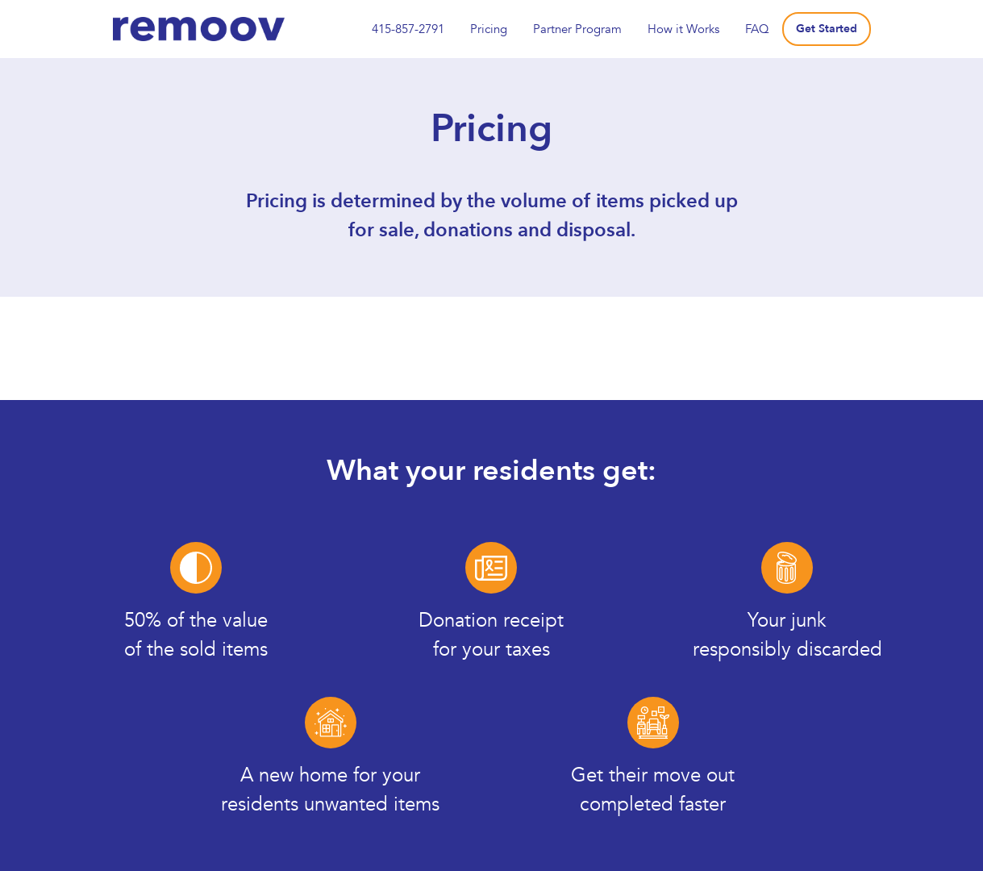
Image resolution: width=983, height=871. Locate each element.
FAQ (757, 29)
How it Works (683, 29)
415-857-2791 (408, 29)
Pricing (488, 29)
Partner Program (577, 29)
